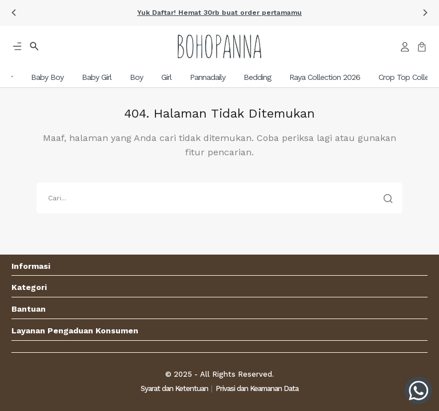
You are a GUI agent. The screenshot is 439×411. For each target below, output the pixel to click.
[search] (219, 198)
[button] (14, 12)
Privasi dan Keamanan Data (256, 388)
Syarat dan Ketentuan (174, 388)
